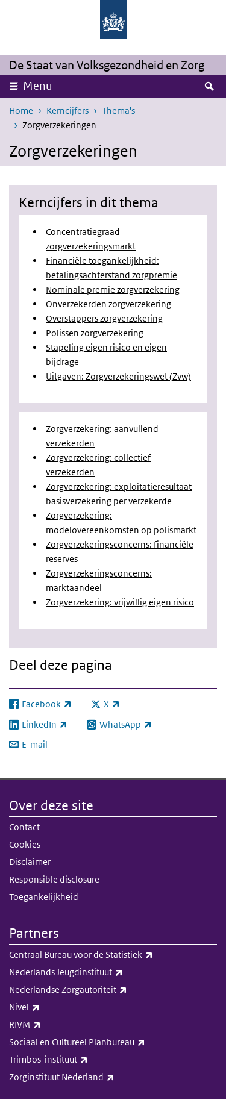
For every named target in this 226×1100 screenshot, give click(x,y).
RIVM (51, 1024)
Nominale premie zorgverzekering (113, 289)
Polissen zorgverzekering (94, 333)
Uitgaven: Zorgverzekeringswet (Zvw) (118, 376)
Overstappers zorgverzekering (104, 318)
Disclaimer (30, 861)
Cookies (24, 844)
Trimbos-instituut (75, 1059)
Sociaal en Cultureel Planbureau (103, 1042)
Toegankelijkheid (43, 896)
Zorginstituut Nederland (88, 1077)
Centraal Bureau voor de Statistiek (107, 955)
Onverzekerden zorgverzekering (108, 304)
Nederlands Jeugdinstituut (92, 972)
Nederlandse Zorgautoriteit (94, 990)
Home (21, 110)
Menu (37, 86)
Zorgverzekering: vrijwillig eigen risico (120, 602)
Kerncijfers (67, 110)
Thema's (118, 110)
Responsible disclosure (54, 879)
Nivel (51, 1007)
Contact (24, 827)
